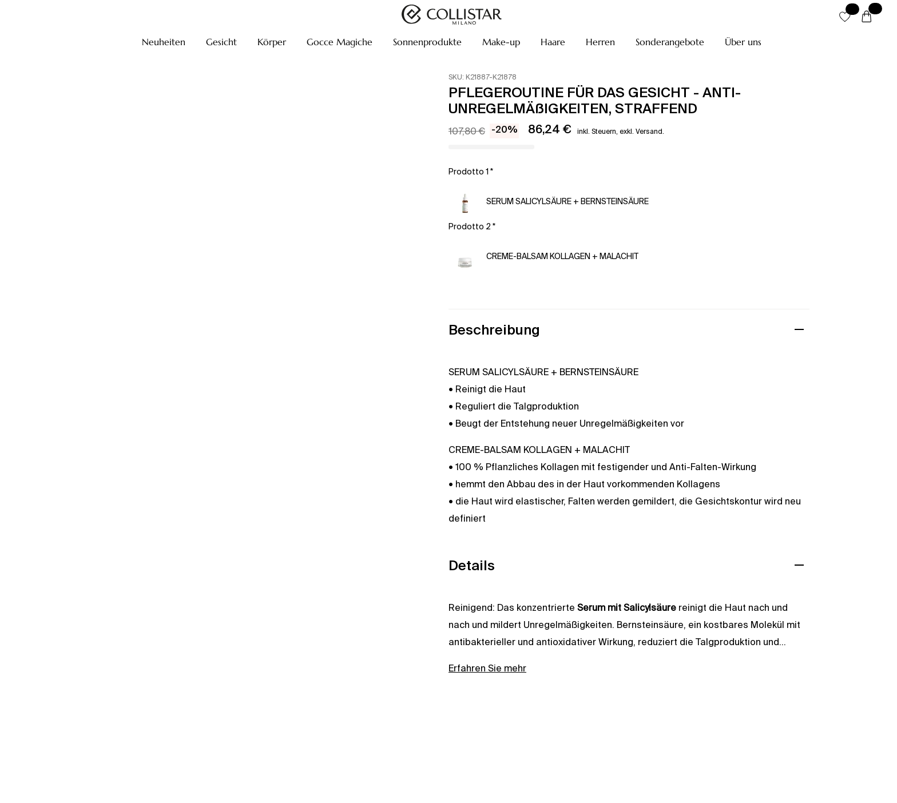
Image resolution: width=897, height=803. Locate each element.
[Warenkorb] (866, 17)
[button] (164, 41)
